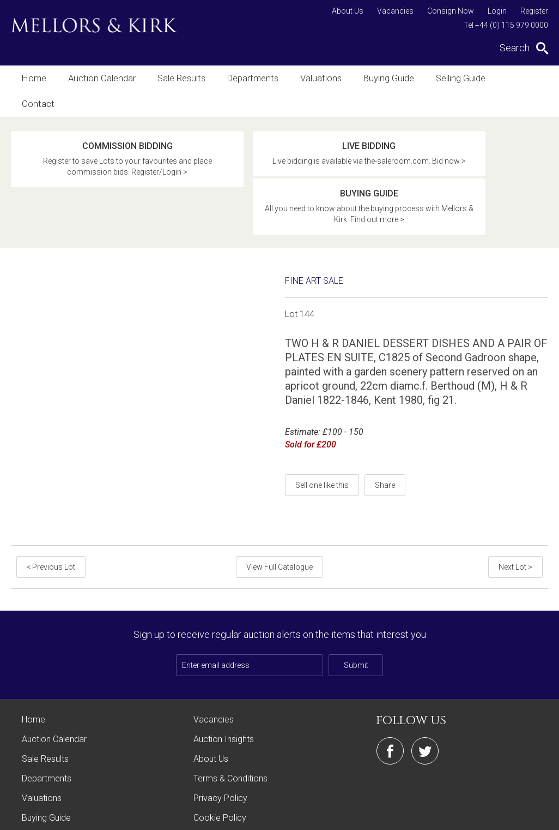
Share (385, 423)
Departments (247, 78)
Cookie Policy (219, 756)
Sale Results (177, 78)
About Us (347, 11)
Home (33, 78)
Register (534, 11)
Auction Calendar (99, 78)
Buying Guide (379, 78)
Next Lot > (516, 505)
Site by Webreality (520, 816)
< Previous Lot (50, 505)
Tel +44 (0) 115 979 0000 (506, 25)
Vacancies (395, 11)
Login (497, 11)
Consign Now (450, 11)
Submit (356, 603)
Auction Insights (223, 677)
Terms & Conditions (230, 717)
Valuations (313, 78)
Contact (511, 78)
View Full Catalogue (279, 505)
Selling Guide (450, 78)
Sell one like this (322, 423)
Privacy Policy (220, 736)
